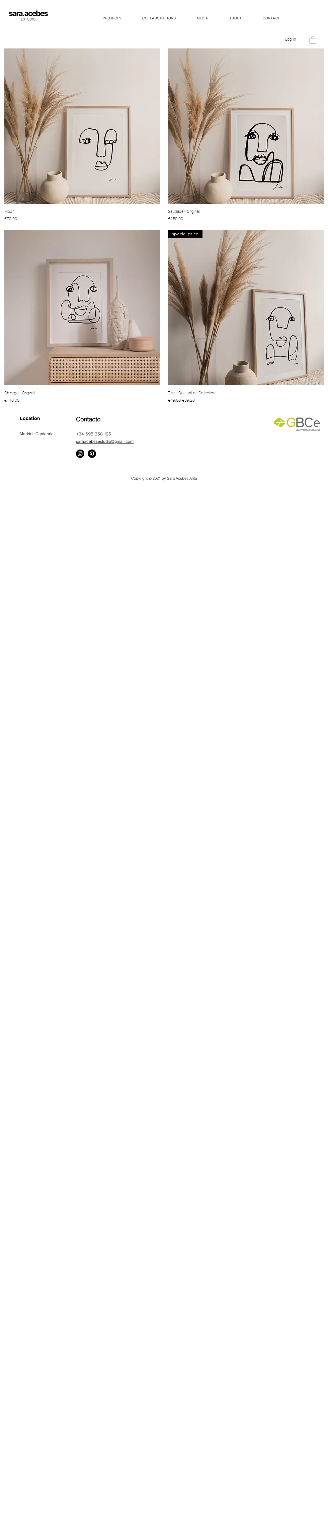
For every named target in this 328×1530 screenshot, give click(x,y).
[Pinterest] (92, 454)
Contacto (88, 419)
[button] (313, 39)
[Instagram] (80, 454)
